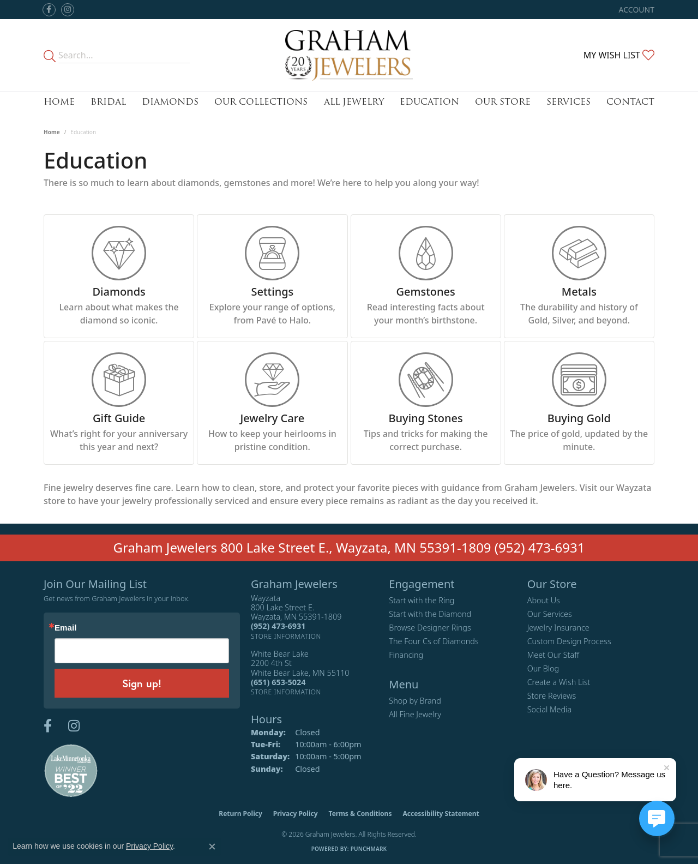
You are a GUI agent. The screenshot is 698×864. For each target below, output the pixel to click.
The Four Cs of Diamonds (433, 641)
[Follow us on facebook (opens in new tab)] (49, 9)
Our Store (503, 102)
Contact (630, 102)
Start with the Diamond (430, 614)
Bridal (108, 102)
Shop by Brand (415, 700)
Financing (406, 655)
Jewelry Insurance (558, 627)
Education (429, 102)
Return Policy (240, 813)
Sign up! (141, 683)
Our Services (549, 614)
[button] (635, 9)
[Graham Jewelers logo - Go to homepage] (349, 55)
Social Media (549, 709)
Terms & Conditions (360, 813)
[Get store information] (286, 636)
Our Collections (261, 102)
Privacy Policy (295, 813)
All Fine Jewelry (415, 714)
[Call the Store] (278, 626)
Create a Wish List (559, 682)
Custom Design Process (569, 641)
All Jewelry (354, 102)
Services (568, 102)
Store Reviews (551, 696)
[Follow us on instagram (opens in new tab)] (67, 9)
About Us (543, 600)
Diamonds (170, 102)
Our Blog (543, 668)
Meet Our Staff (553, 655)
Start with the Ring (421, 600)
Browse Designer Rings (430, 627)
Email (65, 627)
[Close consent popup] (212, 846)
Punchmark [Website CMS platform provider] (369, 849)
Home (59, 102)
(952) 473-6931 (540, 547)
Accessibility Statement (440, 813)
